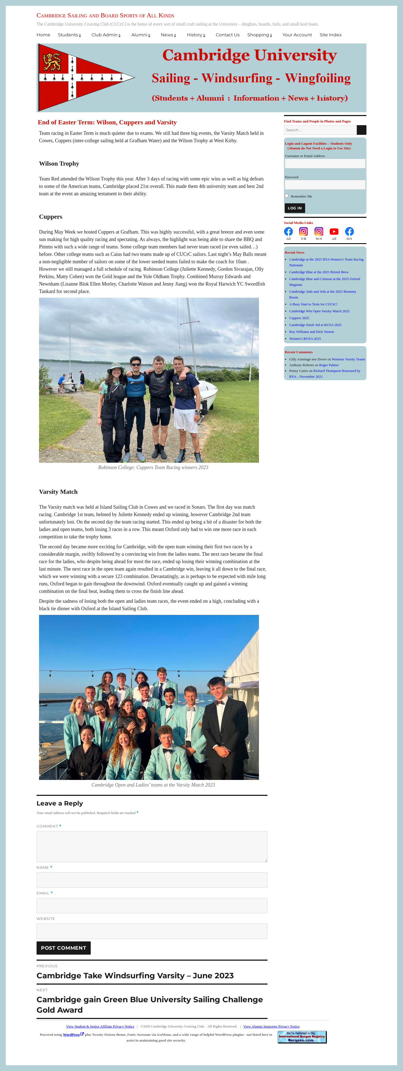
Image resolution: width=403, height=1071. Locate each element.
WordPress (71, 1034)
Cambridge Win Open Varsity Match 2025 (319, 311)
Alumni (139, 34)
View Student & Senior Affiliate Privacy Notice (100, 1026)
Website (46, 918)
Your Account (297, 34)
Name (45, 867)
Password (292, 177)
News (167, 34)
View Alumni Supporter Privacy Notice (271, 1026)
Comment (49, 826)
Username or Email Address (305, 156)
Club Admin (105, 34)
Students (68, 34)
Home (43, 34)
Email (45, 893)
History (194, 34)
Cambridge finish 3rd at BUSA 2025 (315, 325)
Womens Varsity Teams (348, 359)
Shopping (258, 34)
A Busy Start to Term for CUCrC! (313, 304)
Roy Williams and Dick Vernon (311, 332)
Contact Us (228, 34)
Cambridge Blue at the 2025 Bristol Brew (319, 272)
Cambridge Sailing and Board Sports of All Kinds (105, 15)
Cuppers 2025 (299, 318)
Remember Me (298, 196)
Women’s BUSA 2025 (305, 338)
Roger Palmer (329, 365)
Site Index (330, 34)
